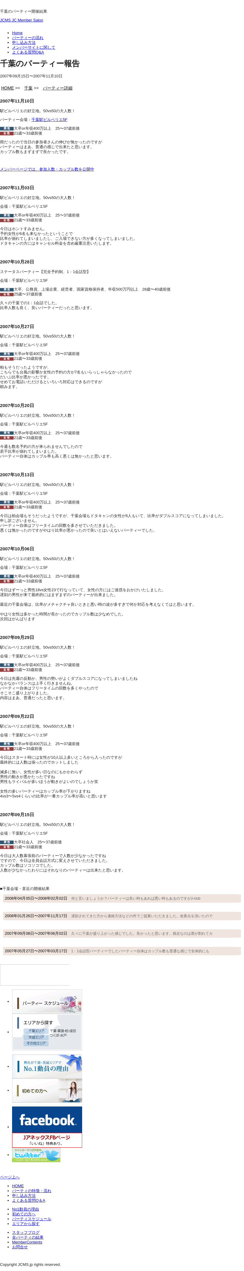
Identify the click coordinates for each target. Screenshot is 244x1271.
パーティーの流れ (27, 37)
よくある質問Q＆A (28, 1200)
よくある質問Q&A (28, 52)
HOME (18, 1186)
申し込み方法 (24, 42)
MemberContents (27, 1242)
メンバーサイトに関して (33, 47)
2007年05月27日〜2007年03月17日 (107, 951)
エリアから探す (26, 1223)
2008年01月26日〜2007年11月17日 (109, 916)
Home (17, 33)
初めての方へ (24, 1214)
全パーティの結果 (27, 1237)
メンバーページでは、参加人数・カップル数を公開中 (47, 169)
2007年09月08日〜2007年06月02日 (109, 933)
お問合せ (20, 1247)
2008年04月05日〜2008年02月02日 (103, 898)
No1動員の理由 (25, 1209)
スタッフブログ (26, 1232)
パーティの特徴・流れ (31, 1190)
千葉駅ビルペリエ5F (49, 119)
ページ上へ (10, 1177)
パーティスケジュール (31, 1219)
